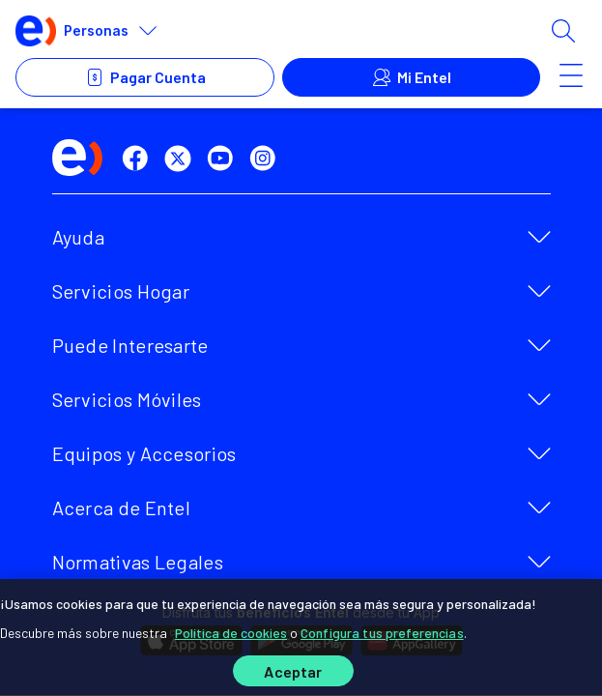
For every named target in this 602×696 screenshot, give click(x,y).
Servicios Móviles (127, 399)
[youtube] (224, 158)
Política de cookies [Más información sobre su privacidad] (231, 632)
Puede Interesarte (130, 345)
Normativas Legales (137, 561)
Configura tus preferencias (382, 632)
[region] (301, 637)
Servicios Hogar (121, 291)
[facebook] (139, 158)
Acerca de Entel (121, 507)
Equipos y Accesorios (144, 453)
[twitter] (181, 158)
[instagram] (266, 158)
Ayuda (78, 236)
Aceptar (293, 671)
